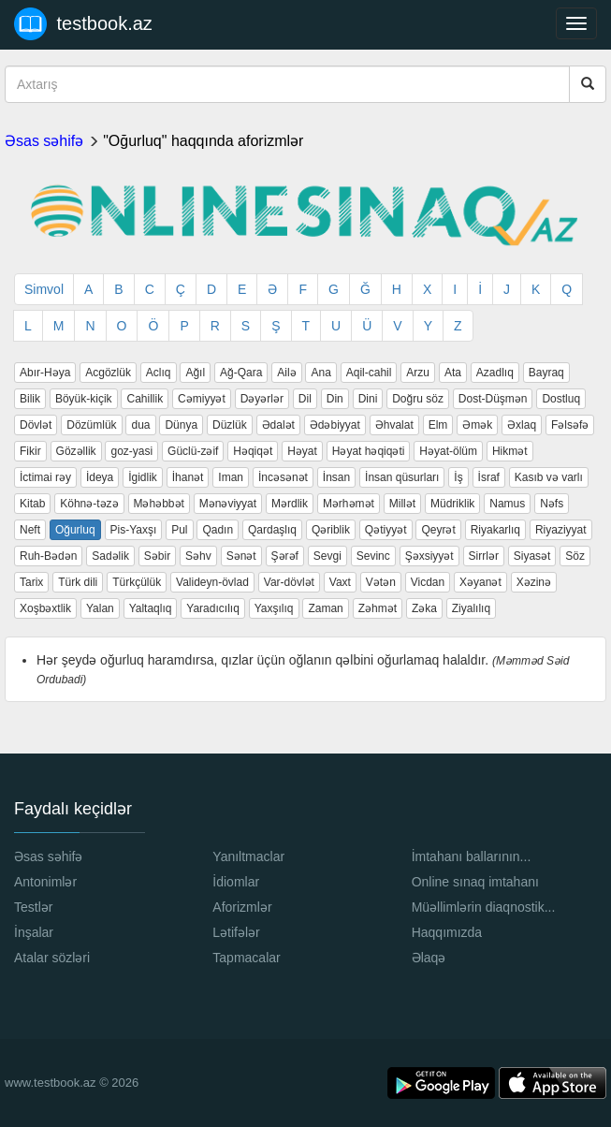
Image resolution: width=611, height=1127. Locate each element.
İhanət (188, 477)
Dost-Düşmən (493, 398)
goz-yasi (131, 451)
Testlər (33, 907)
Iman (230, 477)
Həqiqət (252, 451)
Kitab (32, 503)
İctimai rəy (45, 477)
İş (458, 477)
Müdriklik (452, 503)
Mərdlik (289, 503)
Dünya (181, 425)
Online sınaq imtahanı (475, 881)
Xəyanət (480, 582)
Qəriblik (331, 529)
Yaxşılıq (274, 608)
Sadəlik (110, 556)
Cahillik (144, 398)
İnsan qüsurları (402, 477)
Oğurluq (75, 529)
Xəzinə (533, 582)
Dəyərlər (262, 398)
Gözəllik (76, 451)
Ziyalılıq (471, 608)
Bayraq (546, 372)
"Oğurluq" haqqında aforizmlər (203, 141)
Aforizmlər (241, 907)
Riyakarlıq (495, 529)
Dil (305, 398)
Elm (438, 425)
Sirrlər (484, 556)
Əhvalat (394, 425)
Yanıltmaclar (248, 856)
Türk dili (77, 582)
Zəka (424, 608)
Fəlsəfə (570, 425)
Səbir (157, 556)
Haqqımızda (447, 932)
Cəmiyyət (201, 398)
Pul (179, 529)
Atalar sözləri (52, 957)
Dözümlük (91, 425)
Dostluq (561, 398)
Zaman (325, 608)
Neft (30, 529)
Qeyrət (438, 529)
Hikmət (510, 451)
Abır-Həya (45, 372)
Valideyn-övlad (212, 582)
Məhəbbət (159, 503)
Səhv (198, 556)
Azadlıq (495, 372)
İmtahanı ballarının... (471, 856)
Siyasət (532, 556)
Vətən (381, 582)
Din (335, 398)
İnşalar (33, 932)
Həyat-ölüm (448, 451)
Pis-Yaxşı (133, 529)
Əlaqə (429, 957)
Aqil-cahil (369, 372)
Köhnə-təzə (89, 503)
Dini (368, 398)
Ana (320, 372)
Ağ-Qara (241, 372)
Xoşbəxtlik (45, 608)
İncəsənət (283, 477)
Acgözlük (108, 372)
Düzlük (229, 425)
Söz (575, 556)
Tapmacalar (246, 957)
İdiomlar (235, 881)
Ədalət (278, 425)
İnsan (336, 477)
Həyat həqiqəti (368, 451)
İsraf (489, 477)
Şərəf (284, 556)
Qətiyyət (386, 529)
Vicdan (427, 582)
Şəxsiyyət (429, 556)
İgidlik (142, 477)
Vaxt (340, 582)
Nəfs (551, 503)
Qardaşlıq (272, 529)
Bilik (30, 398)
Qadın (217, 529)
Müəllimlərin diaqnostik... (484, 907)
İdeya (99, 477)
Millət (402, 503)
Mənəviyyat (227, 503)
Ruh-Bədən (48, 556)
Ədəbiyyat (335, 425)
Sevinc (373, 556)
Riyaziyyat (561, 529)
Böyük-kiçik (83, 398)
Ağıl (195, 372)
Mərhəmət (348, 503)
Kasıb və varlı (549, 477)
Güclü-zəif (192, 451)
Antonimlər (45, 881)
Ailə (286, 372)
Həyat (302, 451)
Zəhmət (377, 608)
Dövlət (35, 425)
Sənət (241, 556)
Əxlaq (521, 425)
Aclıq (158, 372)
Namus (507, 503)
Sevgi (327, 556)
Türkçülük (136, 582)
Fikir (30, 451)
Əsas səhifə (44, 141)
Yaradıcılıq (212, 608)
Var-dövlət (289, 582)
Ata (452, 372)
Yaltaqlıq (150, 608)
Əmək (477, 425)
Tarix (31, 582)
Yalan (100, 608)
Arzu (417, 372)
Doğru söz (418, 398)
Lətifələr (235, 932)
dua (140, 425)
